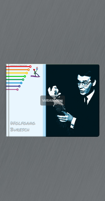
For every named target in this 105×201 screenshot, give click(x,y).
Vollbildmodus (52, 100)
